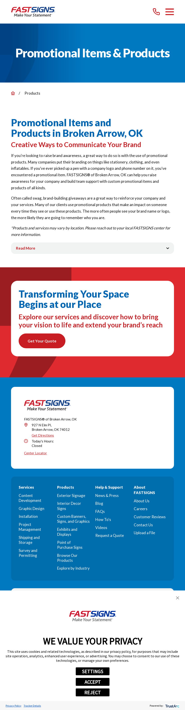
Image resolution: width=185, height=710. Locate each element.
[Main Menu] (169, 12)
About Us (141, 501)
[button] (177, 597)
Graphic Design (31, 509)
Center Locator (35, 454)
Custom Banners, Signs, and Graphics (73, 520)
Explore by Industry (73, 569)
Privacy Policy (13, 705)
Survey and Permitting (28, 553)
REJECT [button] (92, 692)
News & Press (107, 496)
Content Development (30, 498)
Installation (28, 517)
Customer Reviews (150, 517)
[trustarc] (171, 705)
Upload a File (144, 533)
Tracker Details (32, 705)
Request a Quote (109, 536)
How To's (103, 520)
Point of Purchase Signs (69, 546)
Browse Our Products (67, 558)
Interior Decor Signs (69, 507)
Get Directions (43, 436)
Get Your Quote (43, 341)
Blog (99, 504)
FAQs (100, 512)
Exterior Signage (71, 496)
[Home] (33, 12)
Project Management (30, 528)
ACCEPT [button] (93, 682)
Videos (101, 528)
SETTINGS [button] (92, 671)
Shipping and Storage (29, 540)
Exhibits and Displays (67, 533)
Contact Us (143, 525)
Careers (140, 509)
